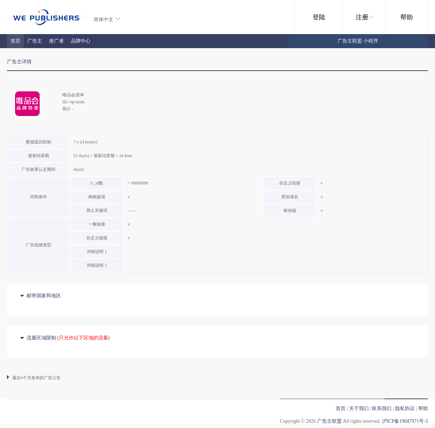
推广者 (56, 41)
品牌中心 (81, 41)
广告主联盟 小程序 (357, 41)
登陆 (319, 17)
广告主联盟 (329, 421)
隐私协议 (405, 408)
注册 (365, 17)
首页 (15, 41)
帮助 (406, 17)
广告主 (34, 41)
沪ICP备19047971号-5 (405, 421)
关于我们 (359, 408)
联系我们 (382, 408)
